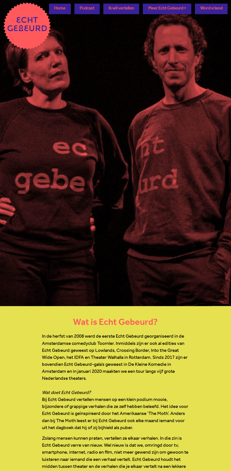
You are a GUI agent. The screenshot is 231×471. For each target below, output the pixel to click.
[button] (167, 9)
